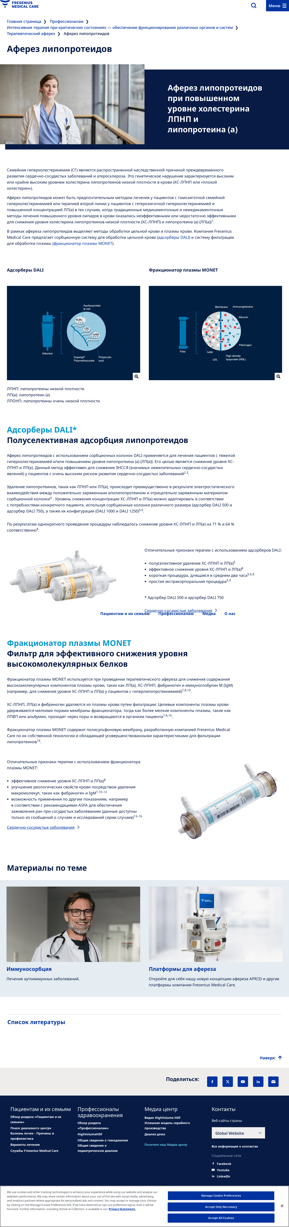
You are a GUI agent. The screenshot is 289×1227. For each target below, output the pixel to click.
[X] (227, 1081)
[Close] (282, 1206)
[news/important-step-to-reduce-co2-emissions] (37, 1119)
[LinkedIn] (258, 1081)
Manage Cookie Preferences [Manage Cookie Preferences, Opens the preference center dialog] (221, 1195)
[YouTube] (243, 1081)
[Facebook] (212, 1081)
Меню (274, 5)
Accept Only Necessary (221, 1207)
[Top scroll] (271, 1058)
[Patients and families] (125, 613)
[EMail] (273, 1081)
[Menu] (277, 5)
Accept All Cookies (221, 1218)
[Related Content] (30, 1128)
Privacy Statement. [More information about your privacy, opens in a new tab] (122, 1209)
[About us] (209, 613)
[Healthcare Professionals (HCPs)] (176, 613)
